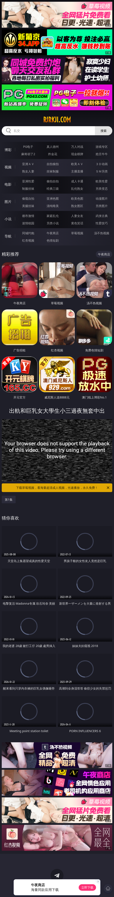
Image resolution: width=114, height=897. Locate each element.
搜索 (104, 131)
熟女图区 (77, 206)
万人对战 (77, 147)
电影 (8, 184)
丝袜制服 (53, 171)
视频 (8, 167)
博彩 (8, 149)
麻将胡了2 (28, 154)
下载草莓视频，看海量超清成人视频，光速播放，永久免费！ (63, 487)
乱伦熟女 (77, 188)
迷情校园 (28, 223)
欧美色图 (77, 198)
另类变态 (102, 188)
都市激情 (28, 216)
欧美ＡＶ (77, 164)
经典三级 (53, 188)
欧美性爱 (102, 181)
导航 (8, 236)
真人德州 (53, 147)
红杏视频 (28, 240)
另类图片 (102, 206)
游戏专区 (102, 147)
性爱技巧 (102, 223)
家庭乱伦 (53, 216)
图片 (8, 201)
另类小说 (53, 223)
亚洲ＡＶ (28, 164)
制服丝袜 (28, 188)
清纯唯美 (53, 206)
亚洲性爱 (28, 181)
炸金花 (52, 154)
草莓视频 (77, 233)
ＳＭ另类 (102, 171)
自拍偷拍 (53, 164)
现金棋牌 (77, 154)
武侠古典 (102, 216)
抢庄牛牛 (102, 154)
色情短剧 (53, 240)
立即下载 (87, 887)
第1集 (9, 499)
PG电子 (28, 147)
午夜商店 (53, 233)
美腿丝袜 (28, 206)
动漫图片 (102, 198)
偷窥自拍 (28, 198)
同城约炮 (28, 233)
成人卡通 (77, 181)
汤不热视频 (101, 233)
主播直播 (77, 171)
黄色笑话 (77, 223)
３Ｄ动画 (102, 164)
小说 (8, 219)
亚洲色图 (53, 198)
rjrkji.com (57, 119)
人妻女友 (77, 216)
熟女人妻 (28, 171)
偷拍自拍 (53, 181)
